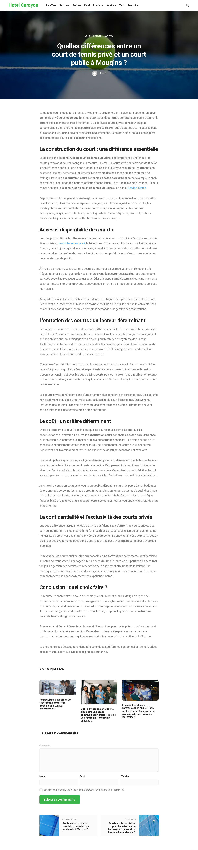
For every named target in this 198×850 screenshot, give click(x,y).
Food (87, 5)
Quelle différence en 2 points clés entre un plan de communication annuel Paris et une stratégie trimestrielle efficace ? (98, 714)
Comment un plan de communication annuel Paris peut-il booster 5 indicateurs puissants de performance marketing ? (138, 711)
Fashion (77, 5)
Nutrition (111, 5)
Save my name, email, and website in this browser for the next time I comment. (84, 789)
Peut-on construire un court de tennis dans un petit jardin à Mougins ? (75, 826)
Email (82, 776)
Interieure (98, 5)
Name (42, 776)
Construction (93, 36)
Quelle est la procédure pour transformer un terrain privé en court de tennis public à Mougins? (122, 828)
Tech (121, 5)
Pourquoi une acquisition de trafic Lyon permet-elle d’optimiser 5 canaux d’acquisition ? (55, 704)
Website (125, 776)
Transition (133, 5)
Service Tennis (137, 187)
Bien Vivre (51, 5)
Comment (44, 745)
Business (64, 5)
